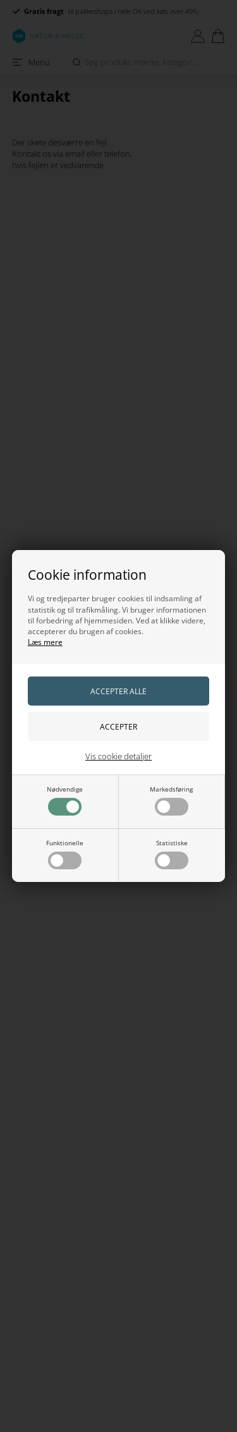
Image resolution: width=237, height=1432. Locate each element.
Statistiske (171, 853)
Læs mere (45, 642)
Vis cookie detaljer (118, 756)
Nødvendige (65, 800)
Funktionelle (64, 853)
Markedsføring (171, 800)
